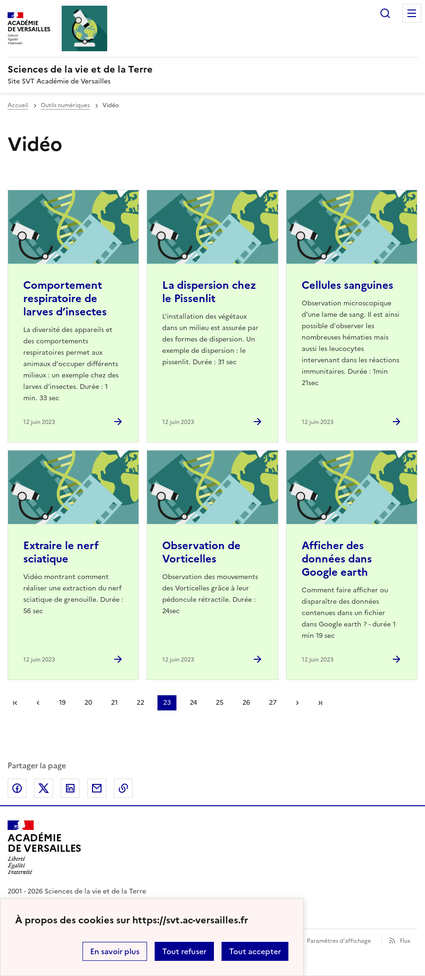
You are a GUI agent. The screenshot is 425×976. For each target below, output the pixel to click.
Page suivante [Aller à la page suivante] (297, 702)
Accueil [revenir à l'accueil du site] (18, 105)
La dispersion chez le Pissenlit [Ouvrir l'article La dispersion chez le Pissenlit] (209, 291)
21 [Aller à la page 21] (114, 703)
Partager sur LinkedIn (70, 788)
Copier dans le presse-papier (123, 788)
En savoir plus (114, 951)
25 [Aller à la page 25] (219, 703)
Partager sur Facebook (17, 788)
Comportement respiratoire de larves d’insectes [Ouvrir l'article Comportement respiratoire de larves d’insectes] (65, 298)
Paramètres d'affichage (339, 941)
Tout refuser (184, 951)
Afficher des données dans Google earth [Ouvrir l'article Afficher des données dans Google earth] (337, 559)
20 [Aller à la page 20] (88, 703)
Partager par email (96, 788)
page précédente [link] (38, 702)
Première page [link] (15, 702)
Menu (411, 13)
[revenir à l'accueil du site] (212, 69)
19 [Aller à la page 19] (62, 703)
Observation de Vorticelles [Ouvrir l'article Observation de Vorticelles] (201, 552)
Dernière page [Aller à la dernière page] (320, 702)
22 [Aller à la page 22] (140, 703)
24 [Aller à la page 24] (193, 703)
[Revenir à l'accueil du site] (44, 847)
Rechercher (385, 13)
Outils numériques (65, 105)
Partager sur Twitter (43, 788)
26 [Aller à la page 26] (246, 703)
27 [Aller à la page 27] (273, 703)
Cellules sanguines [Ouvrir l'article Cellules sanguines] (347, 285)
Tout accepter (255, 951)
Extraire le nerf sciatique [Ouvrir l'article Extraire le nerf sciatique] (61, 552)
